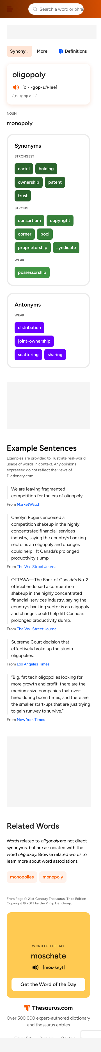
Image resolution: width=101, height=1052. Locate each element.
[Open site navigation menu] (10, 9)
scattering (28, 354)
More (42, 51)
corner (24, 234)
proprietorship (32, 247)
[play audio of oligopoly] (15, 87)
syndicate (66, 247)
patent (55, 182)
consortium (29, 220)
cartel (24, 168)
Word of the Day (48, 946)
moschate (48, 955)
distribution (29, 327)
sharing (55, 354)
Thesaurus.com (21, 9)
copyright (60, 220)
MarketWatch (28, 504)
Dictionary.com (91, 9)
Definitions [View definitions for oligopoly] (76, 51)
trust (22, 195)
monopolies (22, 877)
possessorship (32, 272)
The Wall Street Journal (37, 566)
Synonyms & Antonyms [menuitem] (21, 51)
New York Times (31, 719)
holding (46, 168)
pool (44, 234)
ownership (28, 182)
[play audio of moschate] (35, 967)
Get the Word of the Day (48, 984)
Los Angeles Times (33, 664)
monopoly (53, 877)
